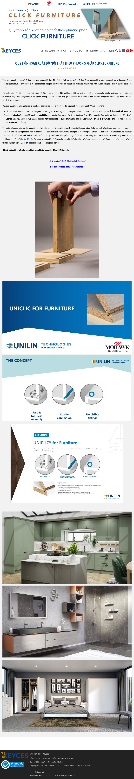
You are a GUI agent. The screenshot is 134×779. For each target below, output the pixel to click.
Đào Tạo (103, 51)
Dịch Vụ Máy (73, 51)
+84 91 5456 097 (45, 775)
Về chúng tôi (54, 51)
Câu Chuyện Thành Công (88, 51)
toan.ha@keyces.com (67, 775)
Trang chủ (44, 51)
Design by (78, 766)
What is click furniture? (76, 161)
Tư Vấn (63, 51)
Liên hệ (111, 51)
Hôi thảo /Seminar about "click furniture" (67, 167)
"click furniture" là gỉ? (57, 161)
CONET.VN (86, 766)
